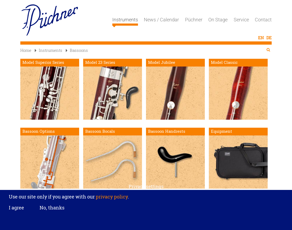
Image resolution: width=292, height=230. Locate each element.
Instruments (125, 21)
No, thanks (52, 209)
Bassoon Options (38, 131)
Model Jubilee (161, 62)
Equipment (221, 131)
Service (241, 19)
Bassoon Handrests (166, 131)
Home (25, 50)
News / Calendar (161, 19)
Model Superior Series (43, 62)
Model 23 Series (100, 62)
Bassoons (77, 50)
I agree (16, 209)
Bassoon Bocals (100, 131)
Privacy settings (146, 187)
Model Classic (224, 62)
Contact (263, 19)
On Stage (218, 19)
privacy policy (111, 198)
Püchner (193, 19)
